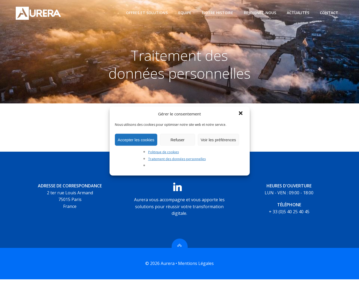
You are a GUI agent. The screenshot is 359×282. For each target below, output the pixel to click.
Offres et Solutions (147, 12)
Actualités (298, 12)
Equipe (185, 12)
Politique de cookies (163, 152)
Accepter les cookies (136, 139)
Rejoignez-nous (260, 12)
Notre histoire (217, 12)
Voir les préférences (218, 139)
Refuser (178, 139)
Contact (329, 12)
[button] (241, 114)
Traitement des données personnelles (177, 158)
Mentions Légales (196, 266)
